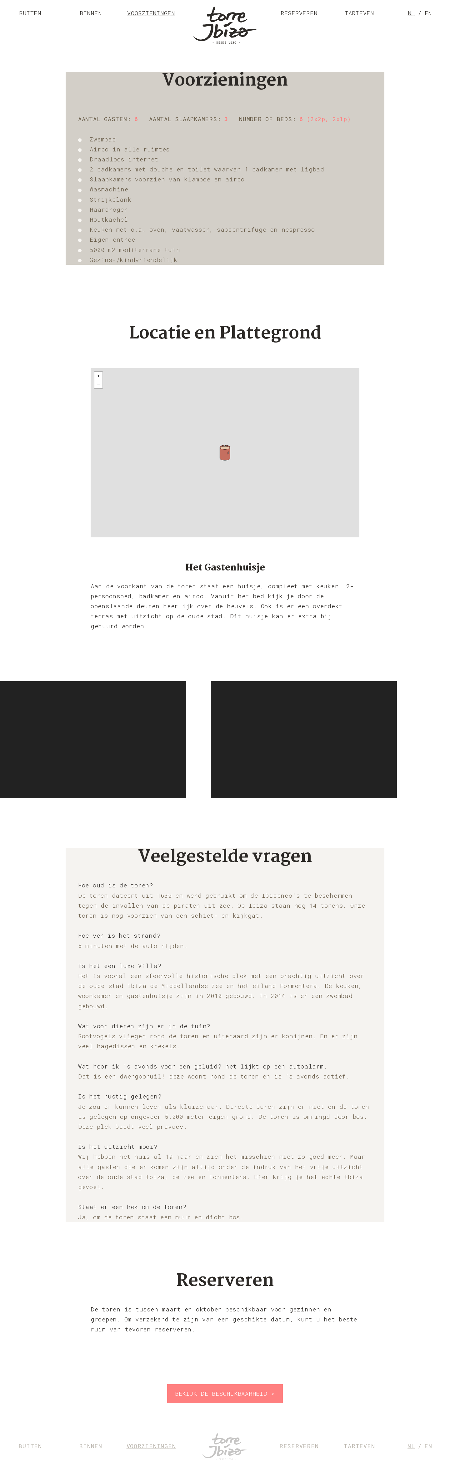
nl (411, 13)
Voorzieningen (151, 13)
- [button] (98, 384)
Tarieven (359, 13)
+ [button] (98, 376)
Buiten (30, 13)
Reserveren (299, 13)
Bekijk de (225, 1393)
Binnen (91, 13)
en (428, 13)
